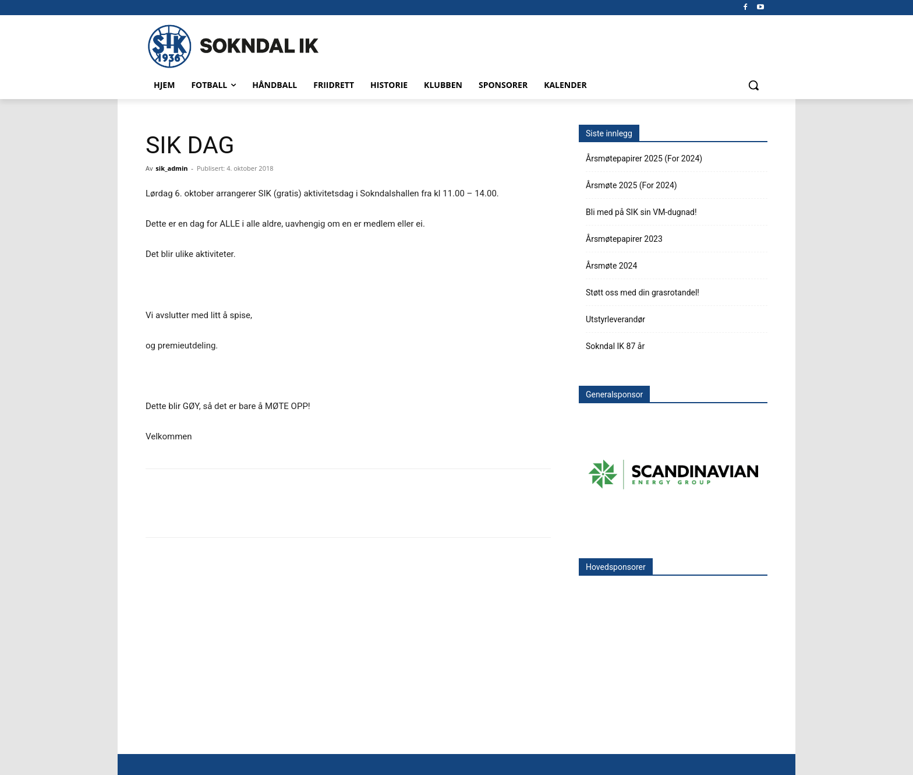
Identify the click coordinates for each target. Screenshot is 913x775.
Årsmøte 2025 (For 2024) (631, 185)
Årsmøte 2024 (611, 265)
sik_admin (171, 168)
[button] (753, 85)
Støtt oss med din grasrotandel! (642, 292)
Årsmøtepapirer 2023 (624, 239)
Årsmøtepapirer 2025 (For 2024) (644, 158)
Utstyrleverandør (615, 319)
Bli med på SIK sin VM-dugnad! (641, 212)
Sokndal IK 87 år (615, 346)
